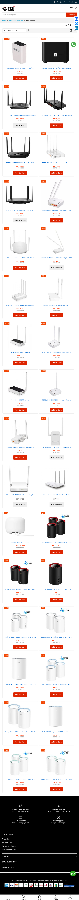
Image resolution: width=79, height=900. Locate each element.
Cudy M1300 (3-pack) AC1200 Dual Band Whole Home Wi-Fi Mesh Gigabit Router (20, 780)
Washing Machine (9, 849)
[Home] (39, 896)
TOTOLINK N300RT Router (20, 352)
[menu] (8, 896)
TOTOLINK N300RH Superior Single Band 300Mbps (56, 258)
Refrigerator (7, 842)
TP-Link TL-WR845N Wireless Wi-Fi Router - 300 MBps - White (56, 495)
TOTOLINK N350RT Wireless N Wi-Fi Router (56, 306)
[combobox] (34, 15)
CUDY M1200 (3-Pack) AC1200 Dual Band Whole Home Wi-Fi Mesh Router (56, 685)
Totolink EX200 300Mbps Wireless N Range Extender (20, 448)
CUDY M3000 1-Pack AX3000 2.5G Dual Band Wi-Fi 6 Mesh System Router (56, 590)
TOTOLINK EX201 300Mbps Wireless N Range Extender (56, 448)
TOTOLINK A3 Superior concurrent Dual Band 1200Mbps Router (57, 211)
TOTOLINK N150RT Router (20, 400)
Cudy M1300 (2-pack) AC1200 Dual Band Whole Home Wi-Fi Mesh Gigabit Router (56, 780)
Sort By (7, 30)
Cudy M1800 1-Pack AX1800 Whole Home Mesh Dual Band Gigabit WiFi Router (20, 685)
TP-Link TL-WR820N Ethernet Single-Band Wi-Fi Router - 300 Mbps (20, 495)
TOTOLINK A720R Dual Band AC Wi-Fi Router (20, 211)
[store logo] (8, 8)
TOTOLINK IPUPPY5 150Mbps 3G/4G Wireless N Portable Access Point (20, 69)
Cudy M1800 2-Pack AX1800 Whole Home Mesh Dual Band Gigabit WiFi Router (56, 638)
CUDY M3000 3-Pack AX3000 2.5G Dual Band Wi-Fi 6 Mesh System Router (56, 543)
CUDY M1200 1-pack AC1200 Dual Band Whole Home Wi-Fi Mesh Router (56, 732)
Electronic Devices (16, 20)
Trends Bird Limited (59, 880)
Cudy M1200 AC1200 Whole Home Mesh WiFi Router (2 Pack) (20, 732)
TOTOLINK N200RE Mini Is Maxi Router (56, 352)
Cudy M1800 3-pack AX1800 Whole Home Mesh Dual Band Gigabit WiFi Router (20, 638)
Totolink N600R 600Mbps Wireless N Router (20, 258)
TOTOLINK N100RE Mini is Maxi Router (56, 400)
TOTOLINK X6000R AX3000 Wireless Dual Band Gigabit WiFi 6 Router (20, 116)
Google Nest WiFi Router (20, 542)
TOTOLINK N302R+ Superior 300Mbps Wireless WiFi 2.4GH (20, 306)
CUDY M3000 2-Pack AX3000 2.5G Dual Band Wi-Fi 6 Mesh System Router (20, 590)
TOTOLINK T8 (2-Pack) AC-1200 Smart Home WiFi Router (56, 69)
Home (4, 20)
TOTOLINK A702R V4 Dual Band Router (56, 163)
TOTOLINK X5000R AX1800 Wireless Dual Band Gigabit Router (56, 116)
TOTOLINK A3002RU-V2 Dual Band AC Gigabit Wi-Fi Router (20, 163)
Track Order (73, 2)
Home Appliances (9, 846)
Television (6, 839)
